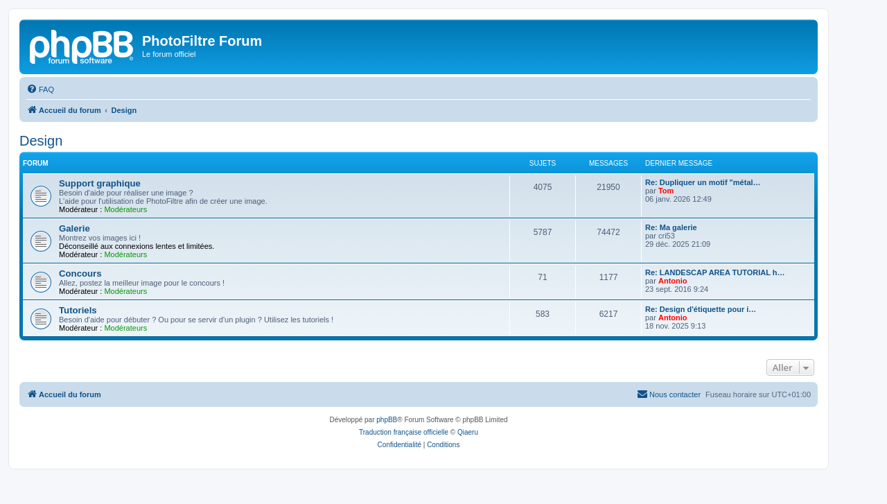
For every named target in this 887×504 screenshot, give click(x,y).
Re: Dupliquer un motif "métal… (703, 182)
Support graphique (100, 183)
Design (40, 140)
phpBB (386, 420)
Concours (80, 273)
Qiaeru (467, 432)
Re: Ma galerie (671, 227)
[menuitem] (40, 89)
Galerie (74, 228)
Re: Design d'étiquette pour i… (700, 309)
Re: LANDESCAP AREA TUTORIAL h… (714, 272)
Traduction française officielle (403, 432)
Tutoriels (78, 310)
